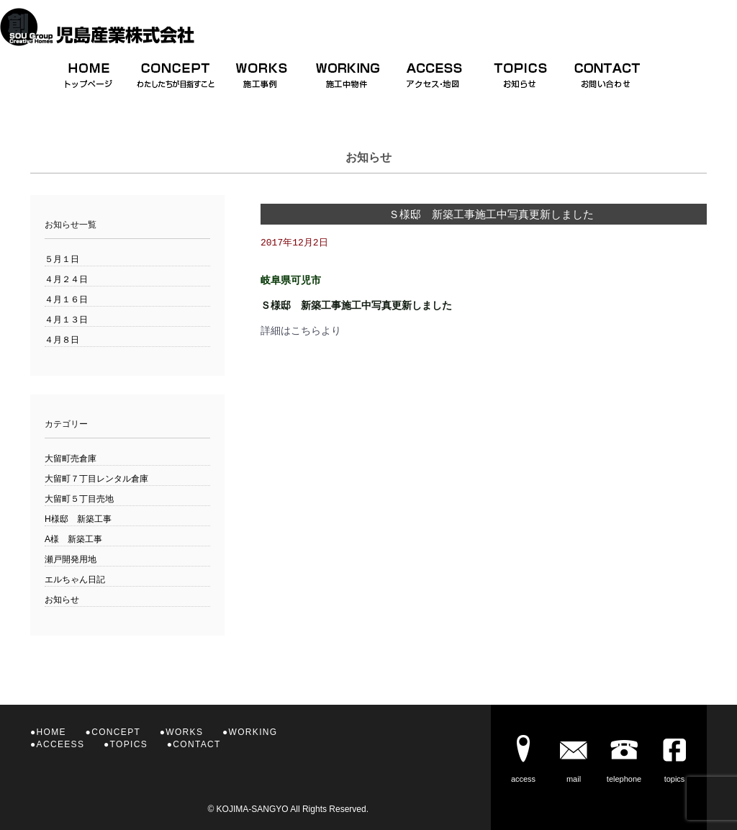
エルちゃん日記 (75, 579)
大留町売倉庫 (70, 459)
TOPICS (129, 744)
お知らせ (62, 600)
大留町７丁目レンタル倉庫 (96, 479)
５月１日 (62, 259)
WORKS (184, 732)
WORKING (253, 732)
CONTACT (196, 744)
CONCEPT (115, 732)
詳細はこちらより (301, 331)
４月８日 (62, 340)
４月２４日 (66, 279)
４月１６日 (66, 299)
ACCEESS (61, 744)
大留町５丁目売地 (79, 499)
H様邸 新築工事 (78, 519)
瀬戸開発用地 (70, 559)
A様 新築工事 (73, 539)
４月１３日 (66, 320)
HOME (51, 732)
